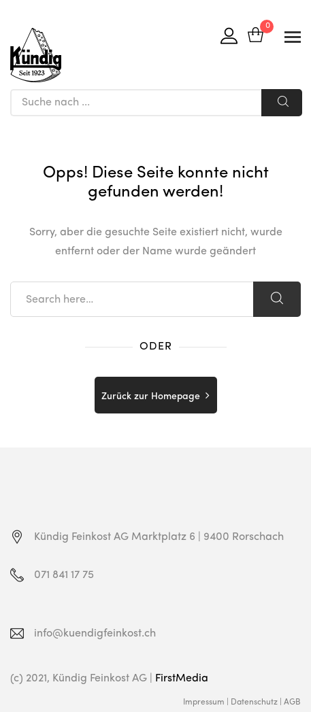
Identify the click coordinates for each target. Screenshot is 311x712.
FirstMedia (181, 678)
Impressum (204, 702)
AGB (292, 702)
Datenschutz (254, 702)
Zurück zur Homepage (150, 396)
